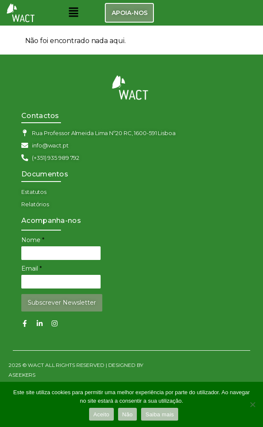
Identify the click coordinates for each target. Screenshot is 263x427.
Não (127, 414)
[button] (73, 12)
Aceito (101, 414)
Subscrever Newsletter (62, 302)
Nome (32, 240)
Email (31, 268)
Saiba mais (159, 414)
